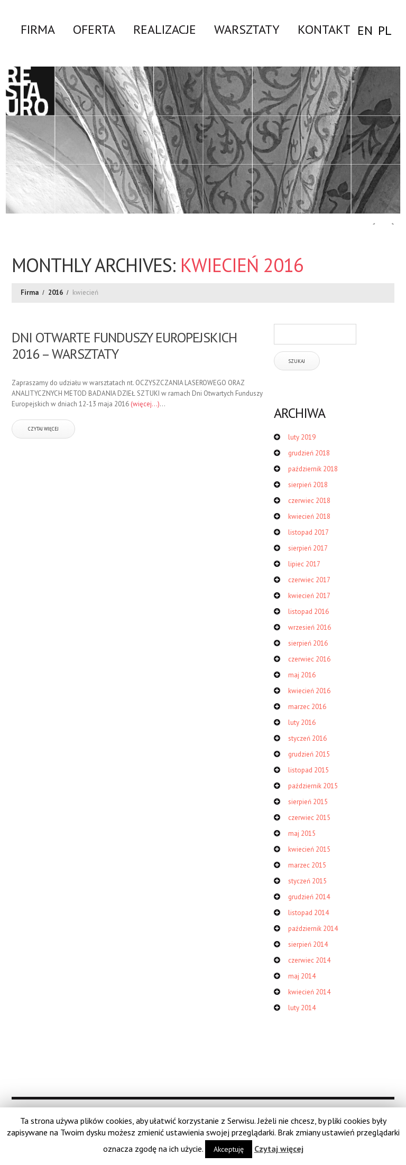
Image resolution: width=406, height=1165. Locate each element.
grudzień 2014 (309, 896)
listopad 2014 (308, 912)
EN (365, 30)
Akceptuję (229, 1149)
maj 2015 (302, 833)
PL (385, 30)
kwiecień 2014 (309, 991)
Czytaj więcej (278, 1148)
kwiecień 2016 (309, 690)
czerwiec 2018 (309, 500)
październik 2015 (313, 785)
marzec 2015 (307, 865)
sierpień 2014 (308, 944)
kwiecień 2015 (309, 849)
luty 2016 (302, 722)
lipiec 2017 (304, 564)
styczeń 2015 (307, 881)
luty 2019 (302, 437)
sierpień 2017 (308, 548)
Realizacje (164, 29)
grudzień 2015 (309, 754)
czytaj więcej (43, 429)
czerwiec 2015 (309, 817)
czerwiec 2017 (309, 579)
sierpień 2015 (308, 801)
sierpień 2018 (308, 484)
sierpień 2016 (308, 643)
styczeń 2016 (307, 738)
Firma (38, 29)
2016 (55, 292)
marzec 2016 (307, 706)
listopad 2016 (308, 611)
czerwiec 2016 (309, 659)
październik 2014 (313, 928)
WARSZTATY (247, 29)
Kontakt (324, 29)
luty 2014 (302, 1007)
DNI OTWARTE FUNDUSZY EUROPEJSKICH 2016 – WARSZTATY (124, 345)
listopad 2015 (308, 770)
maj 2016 (302, 674)
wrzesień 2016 (309, 627)
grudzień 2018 (309, 453)
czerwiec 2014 (309, 960)
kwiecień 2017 (309, 595)
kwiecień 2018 (309, 516)
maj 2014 (302, 976)
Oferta (94, 29)
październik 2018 (313, 468)
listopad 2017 (308, 532)
